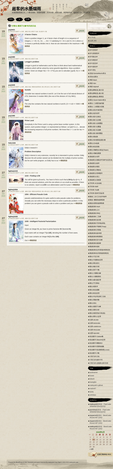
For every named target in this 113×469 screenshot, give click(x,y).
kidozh (92, 379)
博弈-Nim (93, 83)
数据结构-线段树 (95, 243)
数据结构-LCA (94, 210)
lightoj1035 (13, 217)
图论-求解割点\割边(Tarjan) (99, 150)
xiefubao (93, 395)
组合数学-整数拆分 (96, 343)
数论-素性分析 (94, 310)
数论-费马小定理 (95, 316)
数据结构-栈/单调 (95, 233)
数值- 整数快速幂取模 (34, 87)
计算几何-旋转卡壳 (96, 360)
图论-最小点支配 (95, 120)
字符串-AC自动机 (96, 183)
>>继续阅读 (63, 161)
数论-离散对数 (94, 300)
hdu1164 (12, 143)
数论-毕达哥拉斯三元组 (98, 296)
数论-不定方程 (94, 256)
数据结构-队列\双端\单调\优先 (100, 250)
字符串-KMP (94, 186)
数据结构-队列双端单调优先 (99, 253)
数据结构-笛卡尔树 (96, 240)
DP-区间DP (94, 50)
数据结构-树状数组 (96, 236)
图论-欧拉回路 (94, 146)
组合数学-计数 (43, 31)
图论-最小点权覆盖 (96, 123)
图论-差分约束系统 (96, 110)
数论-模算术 (94, 286)
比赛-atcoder (94, 320)
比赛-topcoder (94, 333)
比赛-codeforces (95, 326)
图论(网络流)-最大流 (97, 90)
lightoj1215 (13, 171)
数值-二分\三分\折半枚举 (98, 196)
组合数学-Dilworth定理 (97, 340)
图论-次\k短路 (94, 143)
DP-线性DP (94, 67)
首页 (11, 19)
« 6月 (91, 449)
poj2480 (11, 57)
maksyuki (93, 404)
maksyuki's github (96, 385)
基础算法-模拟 (94, 166)
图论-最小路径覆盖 (96, 133)
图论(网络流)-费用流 (97, 97)
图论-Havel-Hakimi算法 (98, 100)
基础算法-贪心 (94, 176)
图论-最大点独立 (95, 117)
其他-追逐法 (94, 77)
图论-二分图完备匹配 (97, 103)
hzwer (92, 376)
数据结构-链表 (94, 246)
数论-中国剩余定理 (96, 260)
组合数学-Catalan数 (96, 336)
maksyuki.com (73, 462)
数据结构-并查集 (95, 230)
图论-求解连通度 (95, 153)
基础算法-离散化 (95, 170)
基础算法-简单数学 (96, 173)
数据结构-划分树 (95, 220)
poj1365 (11, 116)
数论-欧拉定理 (94, 293)
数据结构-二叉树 (95, 216)
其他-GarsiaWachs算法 (98, 73)
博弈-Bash (93, 80)
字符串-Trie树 (94, 190)
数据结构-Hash (95, 206)
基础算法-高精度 (95, 180)
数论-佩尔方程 (94, 266)
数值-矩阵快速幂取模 (97, 203)
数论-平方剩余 (94, 283)
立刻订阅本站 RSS (104, 454)
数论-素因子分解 (33, 31)
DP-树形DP (94, 60)
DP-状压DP (94, 63)
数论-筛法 (93, 303)
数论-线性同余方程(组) (97, 313)
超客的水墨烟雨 (26, 8)
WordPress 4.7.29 (21, 462)
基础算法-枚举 (94, 163)
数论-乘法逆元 (46, 87)
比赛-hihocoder (95, 330)
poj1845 (11, 85)
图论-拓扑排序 (94, 113)
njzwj (91, 392)
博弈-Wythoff (94, 87)
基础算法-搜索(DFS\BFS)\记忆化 (101, 160)
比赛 (27, 19)
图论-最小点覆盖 (95, 127)
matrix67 (93, 388)
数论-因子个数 (94, 270)
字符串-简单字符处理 (97, 193)
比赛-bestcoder (95, 323)
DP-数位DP (94, 57)
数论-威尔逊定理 (95, 280)
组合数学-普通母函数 (97, 346)
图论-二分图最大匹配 (97, 107)
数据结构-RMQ (95, 213)
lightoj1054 (13, 190)
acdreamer (94, 372)
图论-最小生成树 (95, 130)
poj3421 (11, 30)
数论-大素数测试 (95, 276)
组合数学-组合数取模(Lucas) (99, 350)
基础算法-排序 (94, 156)
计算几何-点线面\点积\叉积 (99, 363)
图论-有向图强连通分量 (98, 140)
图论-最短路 (94, 137)
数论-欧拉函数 (94, 290)
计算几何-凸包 (94, 356)
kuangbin (93, 382)
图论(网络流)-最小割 (97, 93)
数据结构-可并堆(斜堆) (97, 223)
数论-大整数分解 (95, 273)
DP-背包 (93, 70)
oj (19, 19)
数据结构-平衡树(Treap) (98, 226)
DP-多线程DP (94, 53)
